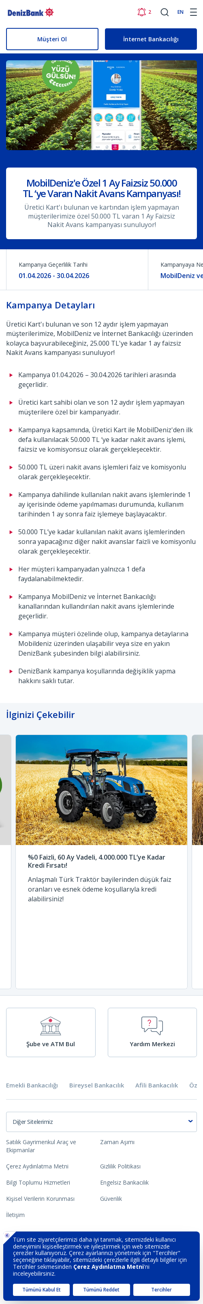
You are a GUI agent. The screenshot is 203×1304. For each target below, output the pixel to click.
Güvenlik (111, 1198)
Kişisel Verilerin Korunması (40, 1198)
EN (180, 11)
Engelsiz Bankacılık (124, 1182)
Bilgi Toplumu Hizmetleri (38, 1182)
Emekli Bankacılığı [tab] (32, 1085)
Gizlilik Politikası (120, 1166)
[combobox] (101, 1122)
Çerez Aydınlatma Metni (37, 1166)
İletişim (15, 1215)
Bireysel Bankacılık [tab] (96, 1085)
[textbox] (101, 1122)
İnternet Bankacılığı (151, 39)
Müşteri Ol (52, 39)
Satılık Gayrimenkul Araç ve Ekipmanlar (41, 1146)
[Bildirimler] (144, 12)
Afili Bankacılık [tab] (156, 1085)
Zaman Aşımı (117, 1142)
